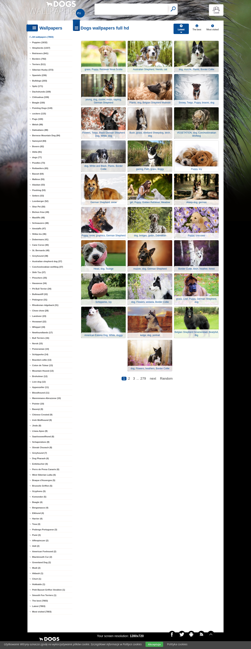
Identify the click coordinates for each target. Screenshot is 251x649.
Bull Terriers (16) (40, 338)
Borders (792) (39, 59)
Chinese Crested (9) (42, 414)
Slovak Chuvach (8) (42, 447)
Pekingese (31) (39, 300)
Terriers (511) (39, 64)
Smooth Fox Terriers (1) (44, 595)
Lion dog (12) (39, 382)
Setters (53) (38, 196)
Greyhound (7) (39, 453)
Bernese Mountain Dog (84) (46, 135)
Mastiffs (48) (38, 217)
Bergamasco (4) (40, 507)
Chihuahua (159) (40, 97)
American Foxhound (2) (44, 551)
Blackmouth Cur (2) (42, 557)
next (153, 378)
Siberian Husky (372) (42, 70)
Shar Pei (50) (38, 206)
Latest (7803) (38, 606)
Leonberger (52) (40, 201)
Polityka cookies (177, 644)
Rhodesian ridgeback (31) (45, 305)
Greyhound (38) (40, 256)
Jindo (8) (36, 425)
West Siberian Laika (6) (44, 475)
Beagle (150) (38, 102)
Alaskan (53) (38, 185)
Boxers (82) (38, 146)
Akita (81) (37, 152)
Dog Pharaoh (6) (40, 458)
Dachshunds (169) (41, 92)
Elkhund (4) (38, 513)
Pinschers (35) (39, 278)
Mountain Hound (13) (43, 371)
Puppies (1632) (39, 42)
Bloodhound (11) (40, 393)
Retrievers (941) (40, 53)
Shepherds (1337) (41, 48)
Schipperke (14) (40, 354)
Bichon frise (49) (40, 212)
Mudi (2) (36, 568)
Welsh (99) (37, 124)
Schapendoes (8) (40, 442)
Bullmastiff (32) (40, 294)
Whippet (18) (38, 327)
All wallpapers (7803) (43, 37)
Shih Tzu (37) (38, 272)
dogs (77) (37, 157)
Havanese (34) (39, 283)
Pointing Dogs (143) (42, 108)
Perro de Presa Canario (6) (45, 469)
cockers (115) (39, 113)
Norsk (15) (37, 343)
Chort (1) (36, 579)
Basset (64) (38, 174)
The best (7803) (40, 601)
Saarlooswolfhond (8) (43, 436)
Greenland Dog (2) (41, 562)
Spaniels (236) (39, 75)
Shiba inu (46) (39, 234)
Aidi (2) (35, 546)
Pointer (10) (38, 403)
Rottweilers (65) (40, 168)
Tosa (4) (36, 524)
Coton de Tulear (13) (42, 365)
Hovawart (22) (39, 321)
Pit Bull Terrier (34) (41, 289)
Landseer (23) (39, 316)
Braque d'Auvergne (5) (43, 480)
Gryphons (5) (38, 491)
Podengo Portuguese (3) (44, 529)
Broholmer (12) (39, 376)
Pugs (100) (37, 119)
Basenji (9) (37, 409)
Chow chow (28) (40, 310)
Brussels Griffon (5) (42, 486)
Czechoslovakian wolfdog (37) (47, 267)
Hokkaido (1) (38, 584)
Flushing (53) (38, 190)
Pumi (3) (36, 535)
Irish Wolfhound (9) (42, 420)
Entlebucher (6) (40, 464)
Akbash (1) (37, 573)
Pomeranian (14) (40, 349)
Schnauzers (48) (40, 223)
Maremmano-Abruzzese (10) (46, 398)
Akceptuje (154, 644)
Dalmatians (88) (40, 130)
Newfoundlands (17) (42, 332)
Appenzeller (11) (40, 387)
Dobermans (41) (40, 239)
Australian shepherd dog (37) (47, 261)
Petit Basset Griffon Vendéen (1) (48, 590)
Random (166, 378)
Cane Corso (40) (40, 245)
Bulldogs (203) (39, 81)
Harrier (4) (37, 518)
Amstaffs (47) (39, 228)
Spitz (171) (37, 86)
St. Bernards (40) (40, 250)
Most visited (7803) (41, 611)
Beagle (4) (37, 502)
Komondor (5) (39, 497)
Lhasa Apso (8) (39, 431)
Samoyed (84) (39, 141)
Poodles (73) (38, 163)
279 (143, 378)
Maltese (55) (38, 179)
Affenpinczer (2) (40, 540)
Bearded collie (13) (41, 360)
